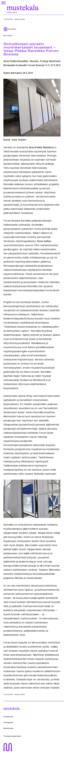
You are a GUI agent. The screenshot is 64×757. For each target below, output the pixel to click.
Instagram (8, 722)
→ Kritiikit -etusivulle (14, 19)
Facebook (8, 717)
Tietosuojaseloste (12, 736)
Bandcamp (8, 728)
